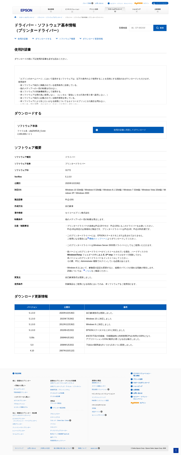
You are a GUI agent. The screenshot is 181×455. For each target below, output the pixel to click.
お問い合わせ (99, 3)
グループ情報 (87, 3)
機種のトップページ (97, 239)
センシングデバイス (98, 415)
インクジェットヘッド (99, 397)
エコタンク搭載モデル (21, 407)
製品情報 (18, 373)
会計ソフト (53, 437)
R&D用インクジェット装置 (100, 400)
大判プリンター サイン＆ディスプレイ (62, 383)
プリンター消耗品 (55, 403)
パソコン (53, 424)
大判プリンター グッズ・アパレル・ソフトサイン (65, 386)
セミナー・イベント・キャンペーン (121, 3)
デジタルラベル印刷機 (57, 393)
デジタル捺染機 (55, 396)
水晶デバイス (96, 411)
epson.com (94, 448)
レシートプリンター (19, 430)
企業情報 (136, 390)
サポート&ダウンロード (141, 383)
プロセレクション (19, 403)
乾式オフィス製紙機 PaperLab (59, 434)
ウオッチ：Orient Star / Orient (59, 420)
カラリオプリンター (20, 400)
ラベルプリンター (18, 434)
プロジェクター (55, 414)
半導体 (94, 408)
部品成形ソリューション (99, 389)
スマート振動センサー (99, 386)
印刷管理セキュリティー (57, 440)
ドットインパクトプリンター (22, 427)
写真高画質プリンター (21, 392)
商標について (82, 448)
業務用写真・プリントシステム (60, 389)
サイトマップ (19, 448)
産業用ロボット (97, 383)
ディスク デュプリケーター (58, 430)
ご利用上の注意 (45, 448)
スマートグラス (55, 417)
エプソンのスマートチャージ (22, 415)
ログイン (141, 3)
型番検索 (123, 28)
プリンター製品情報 (59, 408)
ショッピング (137, 386)
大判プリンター (17, 424)
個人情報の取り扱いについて (64, 448)
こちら (87, 271)
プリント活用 (137, 379)
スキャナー (53, 427)
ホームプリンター (19, 389)
